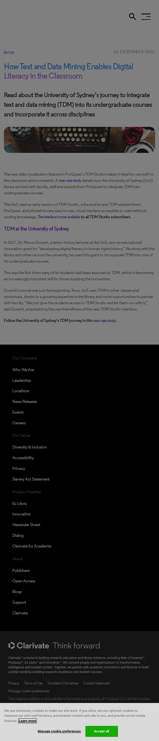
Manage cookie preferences (59, 731)
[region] (79, 722)
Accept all (101, 731)
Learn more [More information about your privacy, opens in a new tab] (27, 721)
